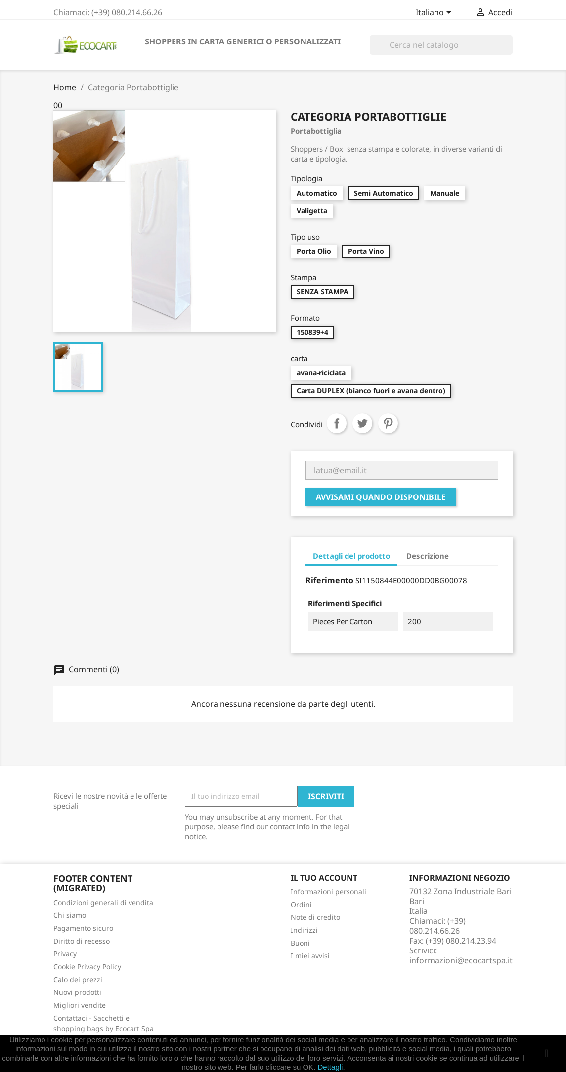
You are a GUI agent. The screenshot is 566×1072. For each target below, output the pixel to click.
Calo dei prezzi (77, 979)
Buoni (300, 943)
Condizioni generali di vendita (103, 902)
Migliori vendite (79, 1005)
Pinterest (388, 423)
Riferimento (329, 580)
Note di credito (315, 917)
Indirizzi (304, 930)
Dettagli (330, 1067)
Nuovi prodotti (77, 992)
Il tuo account (324, 877)
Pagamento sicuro (83, 928)
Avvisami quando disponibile (381, 497)
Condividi (337, 423)
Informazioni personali (328, 891)
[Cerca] (441, 45)
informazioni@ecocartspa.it (461, 960)
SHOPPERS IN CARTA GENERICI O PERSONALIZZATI (243, 41)
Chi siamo (69, 915)
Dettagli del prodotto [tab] (351, 556)
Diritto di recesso (81, 941)
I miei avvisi (310, 955)
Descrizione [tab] (427, 556)
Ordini (301, 904)
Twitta (362, 423)
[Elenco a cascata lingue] (435, 13)
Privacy (65, 953)
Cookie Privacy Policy (87, 966)
